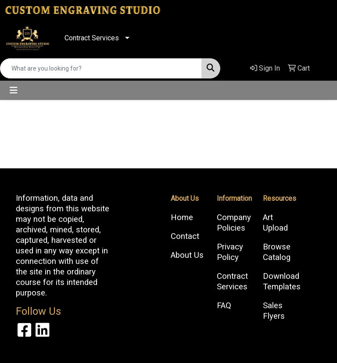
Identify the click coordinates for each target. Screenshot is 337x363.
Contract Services (92, 38)
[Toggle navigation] (13, 90)
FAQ (224, 305)
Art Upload (275, 223)
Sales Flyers (274, 311)
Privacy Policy (230, 252)
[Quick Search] (101, 68)
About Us (187, 255)
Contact (185, 236)
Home (182, 217)
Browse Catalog (276, 252)
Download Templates (280, 281)
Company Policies (234, 223)
